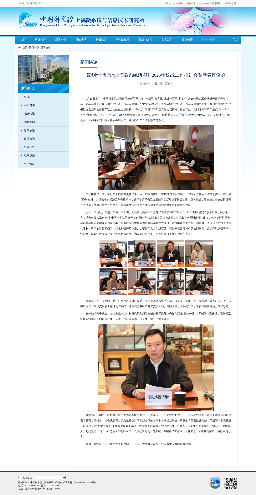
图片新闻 (26, 122)
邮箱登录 (191, 3)
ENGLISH (204, 3)
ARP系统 (178, 3)
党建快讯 (26, 114)
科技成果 (80, 39)
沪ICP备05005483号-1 (85, 482)
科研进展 (26, 105)
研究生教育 (122, 39)
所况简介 (40, 39)
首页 (23, 39)
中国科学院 (230, 3)
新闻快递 (45, 47)
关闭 (168, 83)
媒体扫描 (26, 139)
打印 (158, 83)
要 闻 (24, 97)
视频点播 (26, 156)
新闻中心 (60, 39)
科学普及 (26, 164)
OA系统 (167, 3)
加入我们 (167, 39)
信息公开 (187, 39)
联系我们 (216, 3)
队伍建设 (101, 39)
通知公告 (26, 147)
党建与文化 (145, 39)
